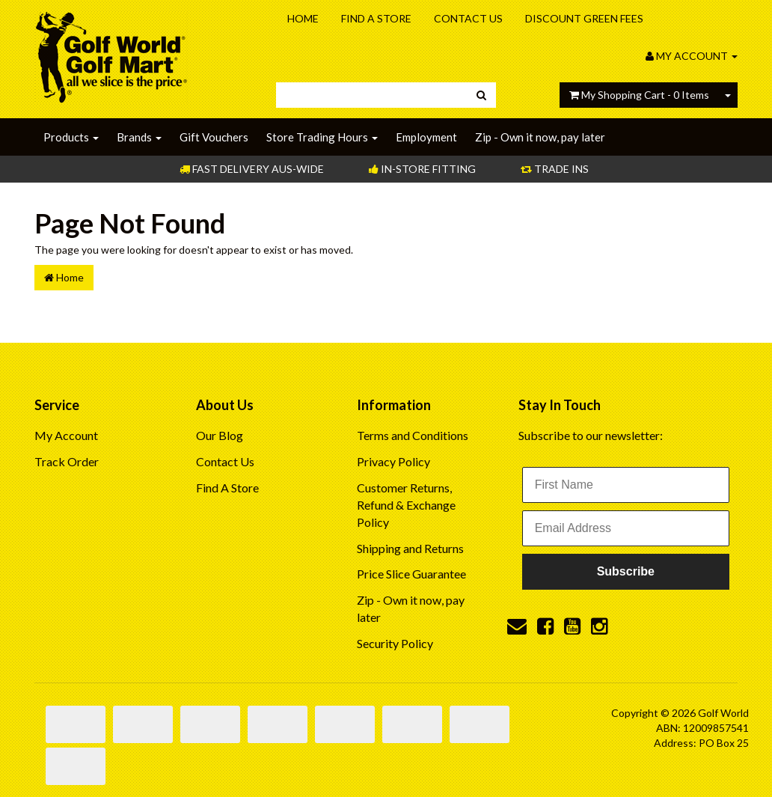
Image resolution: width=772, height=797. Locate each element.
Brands (139, 137)
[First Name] (625, 485)
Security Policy (395, 643)
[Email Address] (625, 528)
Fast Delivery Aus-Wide (252, 168)
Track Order (66, 461)
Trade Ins (555, 168)
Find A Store (376, 18)
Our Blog (219, 435)
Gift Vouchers (214, 137)
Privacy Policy (393, 461)
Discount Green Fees (584, 18)
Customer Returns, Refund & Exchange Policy (406, 504)
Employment (426, 137)
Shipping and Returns (410, 548)
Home (303, 18)
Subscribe (626, 571)
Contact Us (468, 18)
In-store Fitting (422, 168)
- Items (639, 94)
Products (71, 137)
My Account (66, 435)
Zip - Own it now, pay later (540, 137)
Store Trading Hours (322, 137)
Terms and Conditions (412, 435)
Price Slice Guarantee (411, 574)
